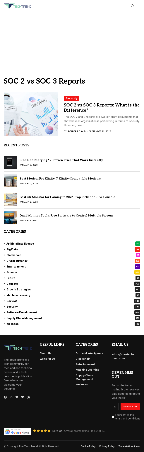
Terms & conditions (129, 446)
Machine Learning (73, 295)
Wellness (73, 324)
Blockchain (73, 255)
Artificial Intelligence (73, 243)
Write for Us (47, 358)
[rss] (28, 397)
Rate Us (57, 431)
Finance (73, 272)
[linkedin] (11, 397)
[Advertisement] (72, 40)
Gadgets (73, 284)
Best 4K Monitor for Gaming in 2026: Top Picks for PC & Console (67, 197)
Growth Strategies (73, 289)
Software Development (73, 312)
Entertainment (73, 266)
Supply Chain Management (73, 318)
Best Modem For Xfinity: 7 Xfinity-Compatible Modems (60, 178)
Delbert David (77, 131)
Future (73, 278)
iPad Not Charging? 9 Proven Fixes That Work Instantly (61, 160)
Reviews (73, 301)
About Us (46, 353)
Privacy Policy (107, 446)
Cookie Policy (88, 446)
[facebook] (5, 397)
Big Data (73, 249)
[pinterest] (17, 397)
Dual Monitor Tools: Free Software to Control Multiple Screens (66, 215)
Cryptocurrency (73, 261)
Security (71, 98)
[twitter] (22, 397)
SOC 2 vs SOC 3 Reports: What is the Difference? (102, 108)
